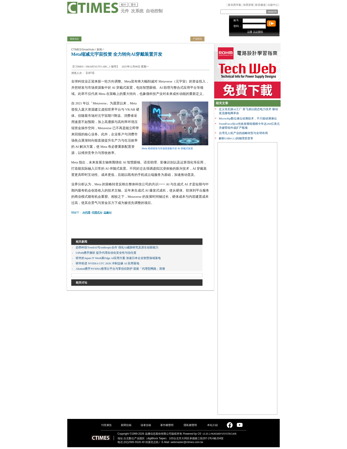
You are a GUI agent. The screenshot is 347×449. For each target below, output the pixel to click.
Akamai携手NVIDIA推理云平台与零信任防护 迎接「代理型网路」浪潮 (120, 268)
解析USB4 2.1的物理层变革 (236, 138)
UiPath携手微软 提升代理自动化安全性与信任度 (106, 252)
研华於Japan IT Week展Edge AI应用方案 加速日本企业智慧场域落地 (118, 258)
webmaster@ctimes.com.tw (187, 442)
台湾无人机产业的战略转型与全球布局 (243, 133)
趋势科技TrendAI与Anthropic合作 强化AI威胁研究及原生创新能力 (117, 247)
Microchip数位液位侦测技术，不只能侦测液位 (248, 118)
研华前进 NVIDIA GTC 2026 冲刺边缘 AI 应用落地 (107, 263)
